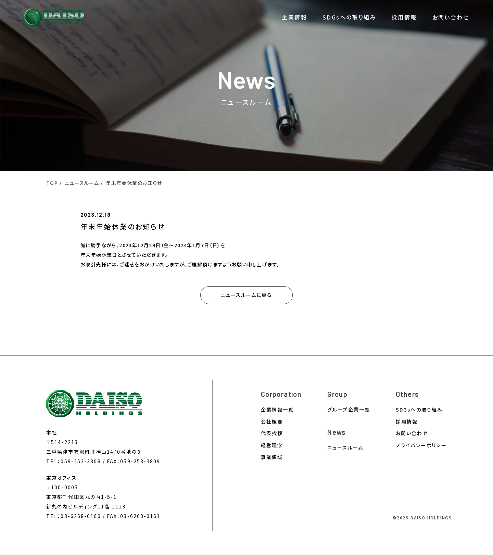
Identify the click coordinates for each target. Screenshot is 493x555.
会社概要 (272, 422)
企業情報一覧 (277, 410)
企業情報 (294, 17)
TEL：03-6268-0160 (73, 516)
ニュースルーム (345, 448)
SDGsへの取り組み (349, 17)
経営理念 (272, 445)
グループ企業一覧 (348, 410)
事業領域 (272, 457)
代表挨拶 (272, 433)
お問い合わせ (450, 17)
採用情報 (404, 17)
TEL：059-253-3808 (73, 461)
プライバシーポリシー (421, 445)
